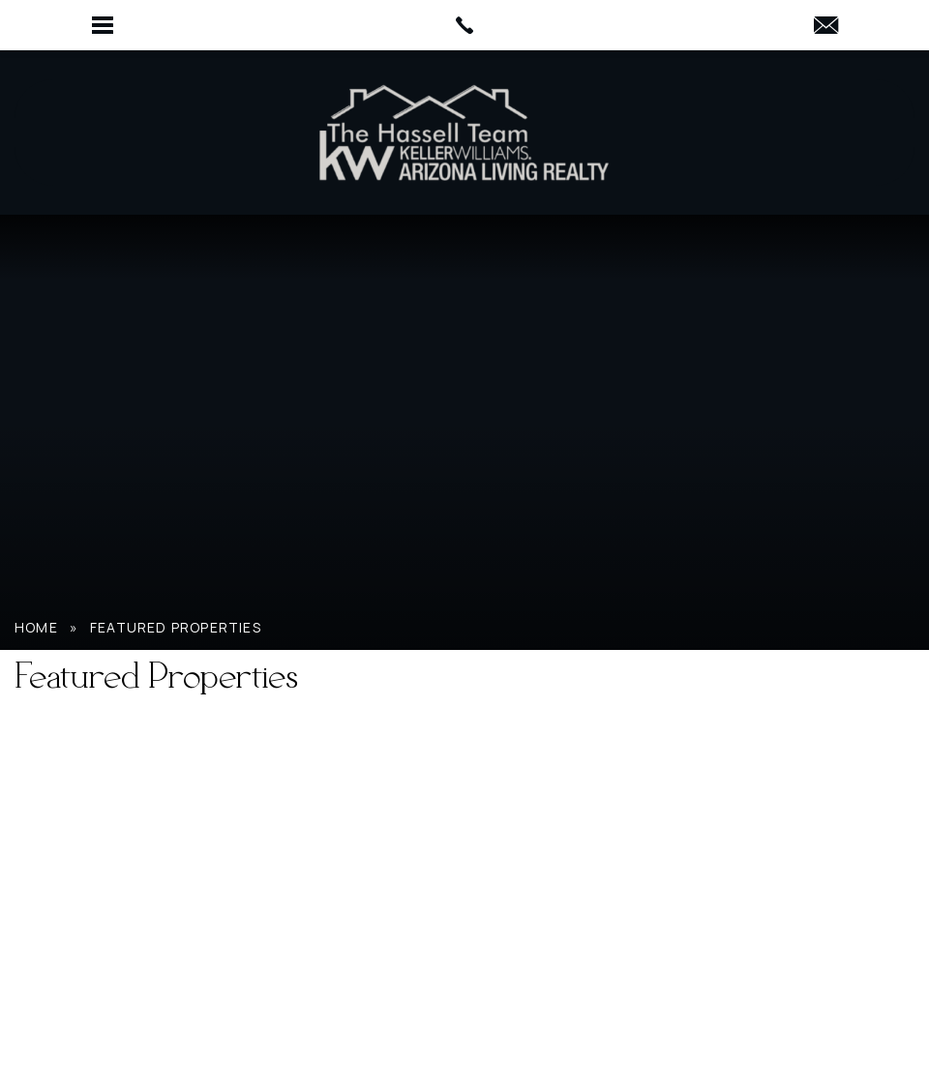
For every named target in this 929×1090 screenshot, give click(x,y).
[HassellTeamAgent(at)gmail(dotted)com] (826, 26)
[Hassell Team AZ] (464, 132)
